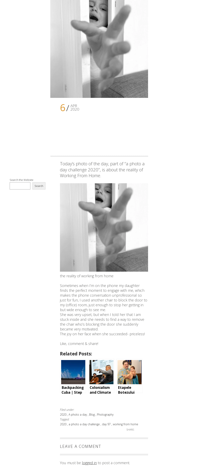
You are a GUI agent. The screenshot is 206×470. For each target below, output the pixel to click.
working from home (125, 424)
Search (39, 186)
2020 (63, 414)
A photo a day (78, 414)
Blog (92, 414)
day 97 (106, 424)
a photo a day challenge (85, 424)
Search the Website (21, 180)
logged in (89, 462)
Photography (105, 414)
